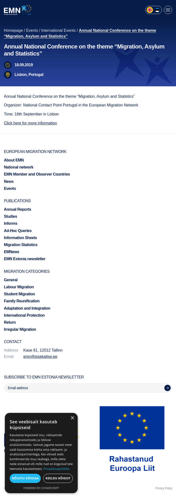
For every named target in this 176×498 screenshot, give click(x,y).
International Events (58, 30)
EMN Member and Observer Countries (37, 174)
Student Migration (19, 294)
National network (18, 167)
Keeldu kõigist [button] (58, 478)
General (10, 280)
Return (10, 322)
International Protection (24, 315)
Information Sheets (20, 238)
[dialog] (41, 453)
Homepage (13, 30)
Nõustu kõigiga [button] (25, 478)
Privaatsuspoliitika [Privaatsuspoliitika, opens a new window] (56, 469)
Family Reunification (22, 301)
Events (32, 30)
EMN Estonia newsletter (24, 259)
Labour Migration (19, 287)
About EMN (14, 160)
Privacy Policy (163, 488)
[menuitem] (150, 10)
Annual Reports (17, 209)
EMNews (11, 252)
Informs (10, 223)
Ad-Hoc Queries (18, 231)
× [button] (72, 418)
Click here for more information (30, 123)
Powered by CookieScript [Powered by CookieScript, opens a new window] (41, 488)
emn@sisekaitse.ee (40, 356)
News (9, 181)
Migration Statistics (20, 245)
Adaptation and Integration (27, 308)
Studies (10, 216)
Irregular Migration (20, 329)
